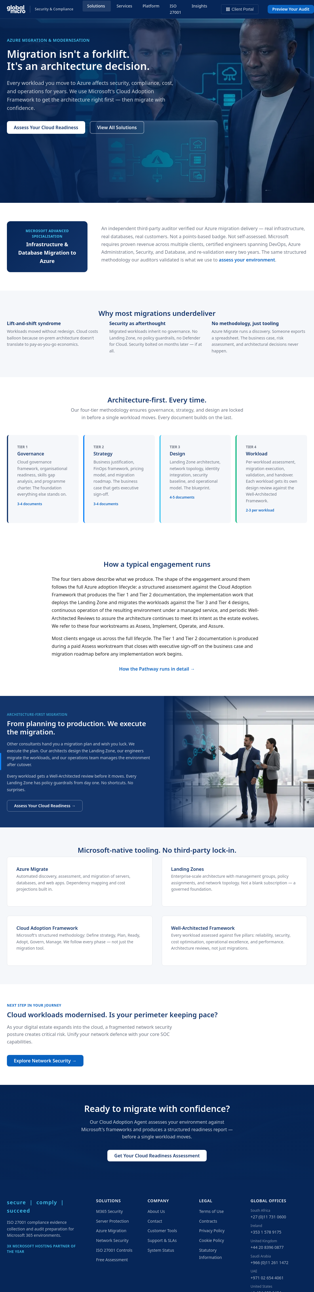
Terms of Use (211, 1211)
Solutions (96, 6)
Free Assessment (112, 1259)
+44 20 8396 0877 (267, 1247)
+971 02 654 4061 (267, 1277)
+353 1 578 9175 (266, 1232)
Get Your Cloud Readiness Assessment (157, 1155)
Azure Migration (111, 1230)
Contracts (208, 1221)
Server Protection (112, 1221)
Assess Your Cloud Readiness (46, 127)
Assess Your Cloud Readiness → (44, 805)
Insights (199, 6)
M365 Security (109, 1211)
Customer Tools (162, 1230)
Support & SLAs (162, 1240)
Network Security (112, 1240)
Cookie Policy (211, 1240)
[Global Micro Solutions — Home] (40, 9)
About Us (156, 1211)
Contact (155, 1221)
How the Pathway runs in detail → (157, 669)
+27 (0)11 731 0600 (268, 1217)
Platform (150, 6)
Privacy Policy (211, 1230)
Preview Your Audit (290, 9)
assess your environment (247, 260)
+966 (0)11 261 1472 (269, 1262)
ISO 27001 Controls (114, 1250)
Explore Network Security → (45, 1061)
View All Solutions (117, 127)
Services (124, 6)
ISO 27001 (175, 9)
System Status (161, 1250)
